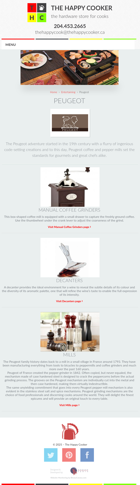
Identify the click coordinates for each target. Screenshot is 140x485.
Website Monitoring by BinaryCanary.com (69, 477)
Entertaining (68, 92)
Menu (10, 45)
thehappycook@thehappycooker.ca (70, 32)
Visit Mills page (69, 405)
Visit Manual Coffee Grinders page (69, 227)
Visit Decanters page (69, 301)
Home (53, 92)
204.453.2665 (70, 26)
